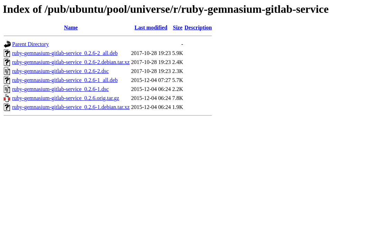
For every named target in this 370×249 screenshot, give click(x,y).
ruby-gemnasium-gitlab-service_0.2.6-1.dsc (60, 89)
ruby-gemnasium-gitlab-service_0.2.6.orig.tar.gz (65, 98)
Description (198, 27)
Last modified (151, 27)
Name (71, 27)
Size (178, 27)
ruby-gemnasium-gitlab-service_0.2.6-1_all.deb (65, 80)
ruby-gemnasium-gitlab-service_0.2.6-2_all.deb (65, 53)
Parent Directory (30, 44)
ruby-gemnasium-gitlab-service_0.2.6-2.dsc (60, 71)
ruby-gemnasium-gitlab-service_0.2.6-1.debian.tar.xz (71, 107)
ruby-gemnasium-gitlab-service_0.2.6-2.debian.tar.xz (71, 62)
